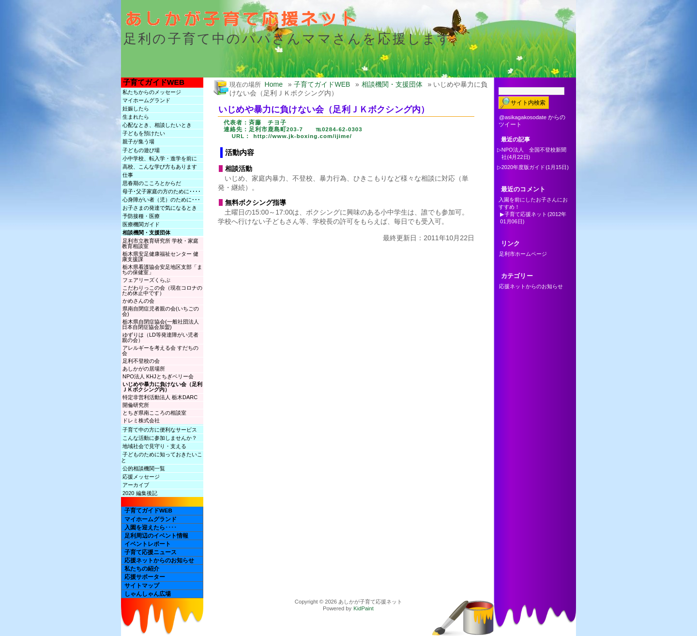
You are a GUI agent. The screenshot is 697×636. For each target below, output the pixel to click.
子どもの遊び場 (141, 150)
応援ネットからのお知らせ (159, 560)
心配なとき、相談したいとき (157, 125)
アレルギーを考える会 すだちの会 (160, 350)
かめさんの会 (138, 301)
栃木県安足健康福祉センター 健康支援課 (160, 256)
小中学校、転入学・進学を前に (159, 158)
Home (274, 84)
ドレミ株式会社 (141, 420)
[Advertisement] (336, 264)
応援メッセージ (141, 477)
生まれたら (135, 117)
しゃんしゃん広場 (147, 594)
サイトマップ (141, 586)
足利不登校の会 (141, 361)
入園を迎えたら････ (150, 527)
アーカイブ (135, 485)
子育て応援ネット (525, 214)
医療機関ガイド (141, 224)
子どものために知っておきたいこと (161, 457)
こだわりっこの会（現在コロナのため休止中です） (162, 290)
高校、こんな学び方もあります (159, 167)
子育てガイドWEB (153, 82)
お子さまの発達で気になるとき (159, 208)
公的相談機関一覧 (143, 468)
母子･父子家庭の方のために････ (161, 191)
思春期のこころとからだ (151, 183)
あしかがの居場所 (143, 369)
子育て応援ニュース (150, 552)
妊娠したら (135, 108)
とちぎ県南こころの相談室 (157, 413)
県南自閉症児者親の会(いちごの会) (160, 311)
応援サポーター (144, 577)
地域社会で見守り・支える (154, 446)
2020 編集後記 (139, 493)
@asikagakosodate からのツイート (532, 120)
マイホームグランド (146, 100)
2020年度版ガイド (523, 167)
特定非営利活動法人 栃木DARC (159, 397)
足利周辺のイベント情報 (156, 536)
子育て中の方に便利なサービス (159, 430)
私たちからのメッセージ (151, 92)
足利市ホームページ (523, 254)
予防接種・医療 (141, 216)
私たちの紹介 (141, 569)
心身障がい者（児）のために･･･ (161, 199)
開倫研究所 (135, 405)
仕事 (127, 175)
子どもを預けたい (143, 133)
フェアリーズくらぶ (146, 280)
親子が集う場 (138, 141)
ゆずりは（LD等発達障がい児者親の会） (160, 337)
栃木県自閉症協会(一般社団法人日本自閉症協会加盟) (160, 324)
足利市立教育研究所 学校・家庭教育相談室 (160, 243)
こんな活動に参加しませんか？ (159, 438)
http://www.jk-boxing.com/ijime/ (303, 136)
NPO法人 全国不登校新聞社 (533, 153)
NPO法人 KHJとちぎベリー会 (158, 376)
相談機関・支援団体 (146, 232)
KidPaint (363, 608)
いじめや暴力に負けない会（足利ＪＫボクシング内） (162, 386)
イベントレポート (147, 544)
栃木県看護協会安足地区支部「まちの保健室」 (162, 269)
